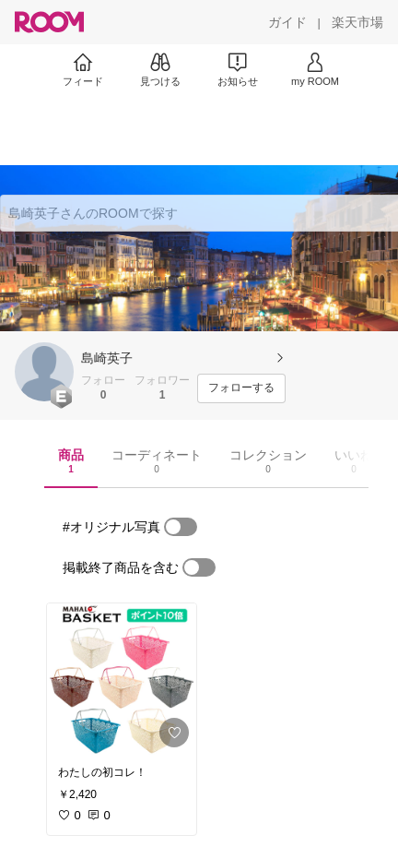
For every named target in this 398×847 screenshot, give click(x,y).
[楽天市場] (357, 22)
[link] (121, 679)
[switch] (180, 527)
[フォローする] (241, 388)
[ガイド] (287, 22)
